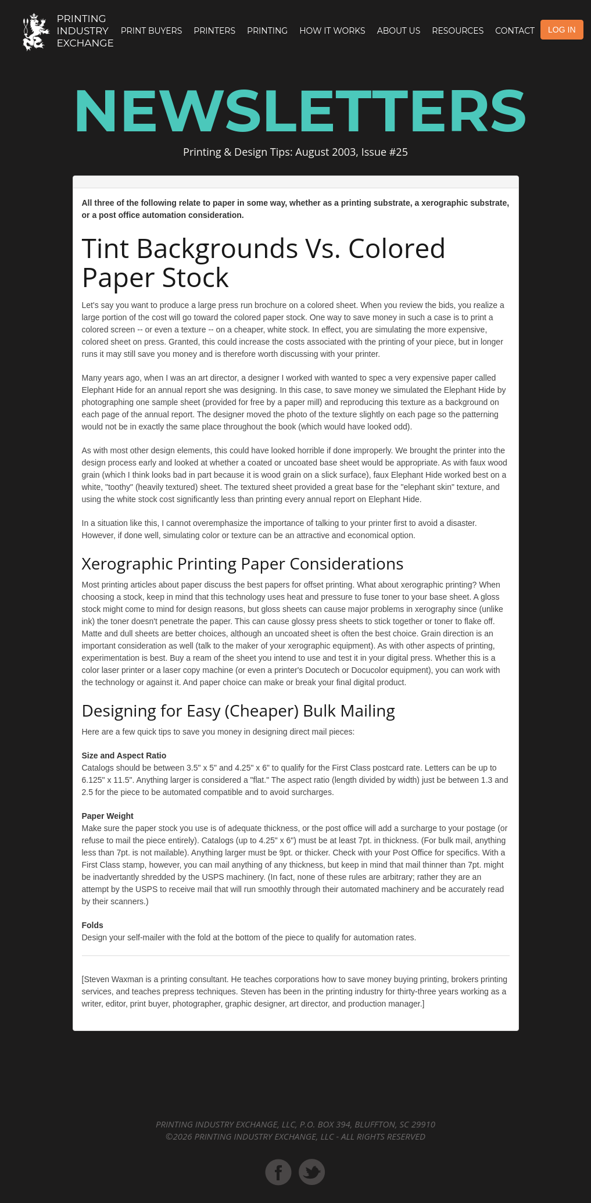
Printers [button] (214, 31)
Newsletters (300, 110)
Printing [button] (267, 31)
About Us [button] (399, 31)
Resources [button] (457, 31)
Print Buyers (151, 31)
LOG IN (561, 29)
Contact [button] (515, 31)
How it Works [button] (332, 31)
